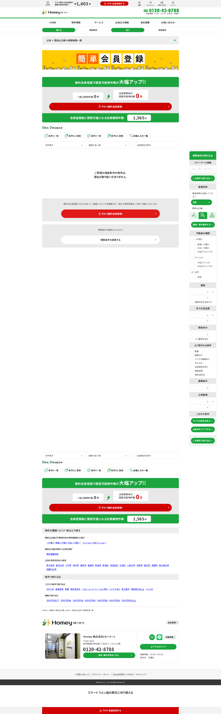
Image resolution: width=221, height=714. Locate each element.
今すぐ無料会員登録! (110, 106)
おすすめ (196, 363)
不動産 (51, 610)
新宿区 (106, 565)
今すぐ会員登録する (114, 3)
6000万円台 (114, 600)
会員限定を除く (199, 366)
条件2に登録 (115, 135)
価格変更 (197, 370)
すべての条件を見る (201, 420)
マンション (197, 257)
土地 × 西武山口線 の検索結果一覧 (64, 40)
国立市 (147, 565)
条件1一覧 (51, 135)
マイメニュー (150, 3)
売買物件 (162, 30)
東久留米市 (164, 565)
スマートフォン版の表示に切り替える (110, 692)
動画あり (197, 355)
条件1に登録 (73, 135)
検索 (139, 3)
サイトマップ (141, 674)
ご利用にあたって (82, 674)
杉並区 (123, 565)
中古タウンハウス (203, 266)
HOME (47, 3)
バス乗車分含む (199, 338)
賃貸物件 (93, 30)
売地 (198, 277)
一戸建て (197, 239)
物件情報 (75, 22)
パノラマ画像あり (200, 359)
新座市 (98, 565)
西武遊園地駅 (52, 554)
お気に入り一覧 (138, 135)
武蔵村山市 (51, 569)
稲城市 (91, 565)
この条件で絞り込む (202, 178)
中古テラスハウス (203, 251)
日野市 (140, 565)
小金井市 (131, 565)
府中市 (76, 565)
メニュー (173, 4)
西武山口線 (60, 610)
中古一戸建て (202, 248)
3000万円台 (78, 600)
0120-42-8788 (98, 649)
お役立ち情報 (122, 22)
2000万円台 (66, 600)
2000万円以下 (52, 600)
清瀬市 (155, 565)
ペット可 (149, 589)
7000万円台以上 (128, 600)
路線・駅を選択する (202, 224)
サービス (98, 22)
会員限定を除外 (142, 145)
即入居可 (126, 589)
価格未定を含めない (202, 302)
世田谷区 (114, 565)
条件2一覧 (94, 135)
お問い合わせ (162, 4)
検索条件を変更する (110, 239)
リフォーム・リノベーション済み (95, 589)
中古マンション (202, 262)
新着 (195, 351)
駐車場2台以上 (137, 589)
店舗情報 (169, 637)
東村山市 (60, 565)
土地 (195, 272)
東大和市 (50, 565)
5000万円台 (102, 600)
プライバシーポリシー (101, 674)
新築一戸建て (202, 244)
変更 (195, 202)
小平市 (68, 565)
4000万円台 (90, 600)
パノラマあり (114, 589)
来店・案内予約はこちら (108, 655)
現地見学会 (198, 374)
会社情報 (145, 22)
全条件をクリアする (202, 429)
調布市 (83, 565)
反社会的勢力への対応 (123, 674)
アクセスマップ (158, 646)
